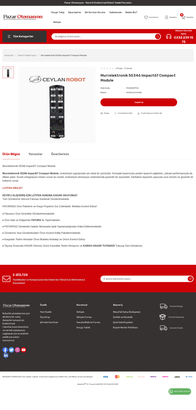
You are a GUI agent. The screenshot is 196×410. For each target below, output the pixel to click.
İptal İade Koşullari (123, 322)
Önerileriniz (60, 154)
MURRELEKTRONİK (134, 92)
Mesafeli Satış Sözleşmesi (126, 312)
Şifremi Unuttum (49, 322)
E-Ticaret (91, 384)
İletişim (80, 312)
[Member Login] (169, 17)
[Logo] (24, 17)
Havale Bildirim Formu (88, 322)
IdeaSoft (81, 384)
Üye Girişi (45, 317)
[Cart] (187, 17)
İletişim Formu (84, 317)
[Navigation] (24, 36)
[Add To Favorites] (125, 113)
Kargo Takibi (83, 327)
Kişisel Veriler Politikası (125, 327)
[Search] (106, 36)
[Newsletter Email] (147, 279)
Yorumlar (35, 154)
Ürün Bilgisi (11, 154)
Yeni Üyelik (45, 312)
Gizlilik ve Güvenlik (123, 317)
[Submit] (190, 278)
